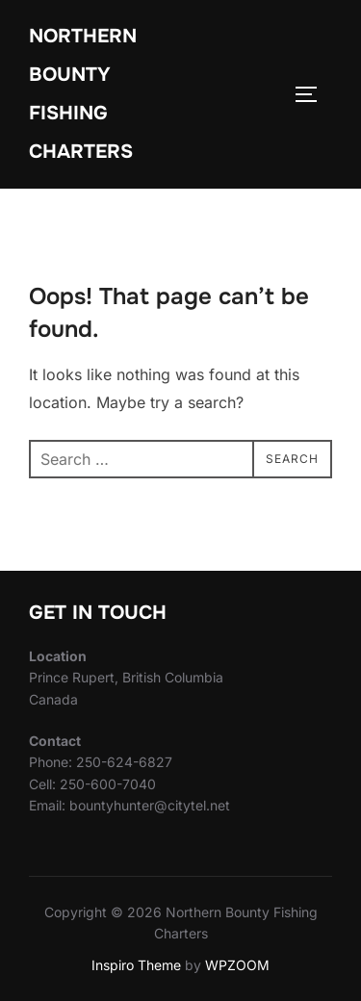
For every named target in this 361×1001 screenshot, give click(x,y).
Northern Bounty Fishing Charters (83, 94)
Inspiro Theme (136, 965)
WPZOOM (237, 965)
